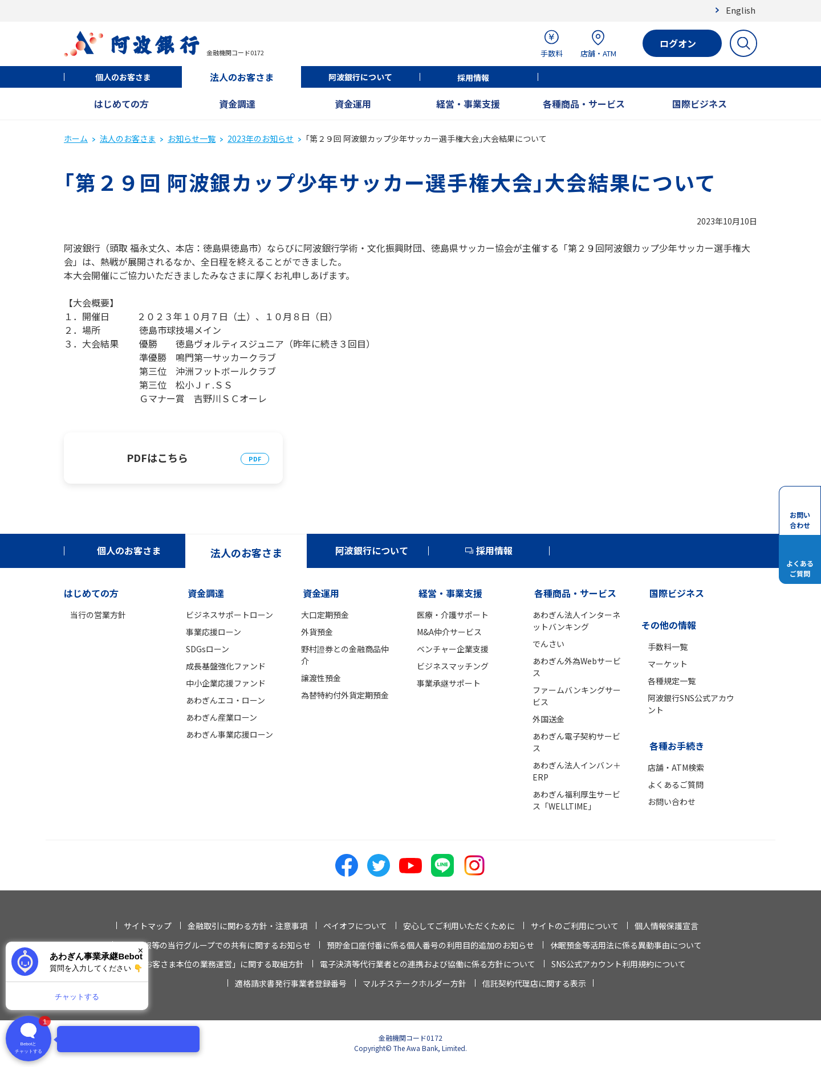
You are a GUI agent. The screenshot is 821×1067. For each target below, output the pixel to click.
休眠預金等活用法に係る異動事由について (626, 945)
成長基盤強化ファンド (226, 666)
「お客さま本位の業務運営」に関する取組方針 (220, 964)
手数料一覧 (668, 646)
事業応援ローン (213, 631)
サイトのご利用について (575, 925)
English (740, 10)
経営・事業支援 (468, 104)
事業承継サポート (449, 683)
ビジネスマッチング (453, 666)
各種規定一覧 (672, 680)
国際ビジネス (699, 104)
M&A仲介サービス (449, 631)
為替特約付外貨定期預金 (345, 695)
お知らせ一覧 (192, 138)
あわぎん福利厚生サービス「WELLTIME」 (576, 800)
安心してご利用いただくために (459, 925)
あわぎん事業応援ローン (229, 734)
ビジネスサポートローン (229, 614)
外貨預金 (317, 631)
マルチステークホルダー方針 (414, 983)
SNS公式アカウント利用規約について (618, 964)
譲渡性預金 (321, 678)
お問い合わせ (672, 801)
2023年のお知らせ (260, 138)
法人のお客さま (242, 77)
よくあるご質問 (676, 784)
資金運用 (353, 104)
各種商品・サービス (584, 104)
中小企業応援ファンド (226, 683)
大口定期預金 (325, 614)
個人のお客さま (123, 77)
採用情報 (473, 77)
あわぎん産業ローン (221, 717)
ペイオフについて (355, 925)
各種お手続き (676, 746)
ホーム (76, 138)
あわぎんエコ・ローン (225, 700)
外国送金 (548, 719)
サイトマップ (148, 925)
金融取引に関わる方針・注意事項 (247, 925)
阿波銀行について (360, 77)
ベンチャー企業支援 (453, 649)
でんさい (548, 643)
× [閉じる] (140, 950)
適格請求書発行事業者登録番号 (291, 983)
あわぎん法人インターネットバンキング (576, 620)
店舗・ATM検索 (676, 767)
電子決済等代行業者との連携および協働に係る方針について (427, 964)
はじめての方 (121, 104)
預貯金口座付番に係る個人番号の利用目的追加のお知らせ (430, 945)
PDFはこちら (157, 457)
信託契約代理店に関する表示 (534, 983)
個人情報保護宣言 (666, 925)
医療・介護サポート (453, 614)
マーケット (668, 663)
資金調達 (237, 104)
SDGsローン (207, 649)
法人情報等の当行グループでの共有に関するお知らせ (215, 945)
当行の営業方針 (98, 614)
